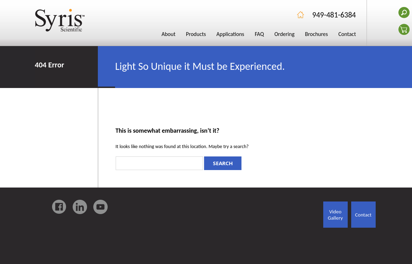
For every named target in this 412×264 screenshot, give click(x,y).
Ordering (284, 34)
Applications (230, 34)
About (168, 34)
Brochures (316, 34)
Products (196, 34)
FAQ (259, 34)
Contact (347, 34)
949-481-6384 (334, 15)
